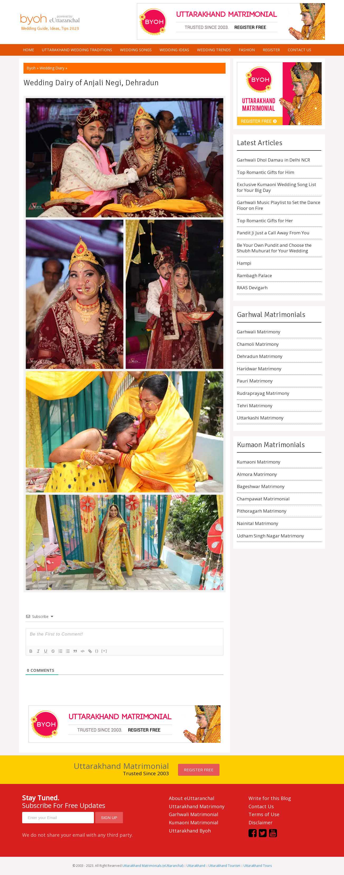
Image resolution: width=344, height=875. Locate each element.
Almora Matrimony (257, 474)
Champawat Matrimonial (263, 499)
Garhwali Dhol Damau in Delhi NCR (273, 160)
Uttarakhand (196, 865)
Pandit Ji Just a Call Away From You (273, 233)
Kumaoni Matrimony (258, 462)
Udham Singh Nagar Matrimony (270, 536)
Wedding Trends (214, 49)
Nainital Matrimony (257, 523)
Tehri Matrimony (255, 406)
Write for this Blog (270, 798)
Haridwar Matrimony (259, 369)
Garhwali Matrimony (258, 332)
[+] (104, 651)
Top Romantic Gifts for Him (265, 172)
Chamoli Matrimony (258, 344)
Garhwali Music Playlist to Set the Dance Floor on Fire (278, 205)
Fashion (247, 49)
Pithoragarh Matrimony (261, 511)
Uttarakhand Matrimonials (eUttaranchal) (152, 865)
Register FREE (198, 769)
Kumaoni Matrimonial (193, 822)
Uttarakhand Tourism (224, 865)
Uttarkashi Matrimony (260, 418)
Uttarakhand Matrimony (196, 806)
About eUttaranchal (191, 798)
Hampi (244, 263)
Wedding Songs (136, 49)
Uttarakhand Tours (257, 865)
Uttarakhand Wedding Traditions (77, 49)
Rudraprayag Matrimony (263, 393)
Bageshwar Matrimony (261, 486)
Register (271, 49)
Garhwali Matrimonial (193, 814)
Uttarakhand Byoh (190, 830)
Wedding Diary (52, 67)
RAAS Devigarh (252, 288)
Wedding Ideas (174, 49)
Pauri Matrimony (255, 381)
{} (97, 651)
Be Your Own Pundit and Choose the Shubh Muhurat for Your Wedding (274, 248)
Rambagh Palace (254, 275)
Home (28, 49)
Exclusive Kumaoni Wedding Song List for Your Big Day (276, 187)
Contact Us (261, 806)
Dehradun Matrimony (260, 356)
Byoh (31, 67)
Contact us (299, 49)
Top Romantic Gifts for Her (265, 220)
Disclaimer (261, 822)
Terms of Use (264, 814)
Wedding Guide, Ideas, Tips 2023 (50, 28)
